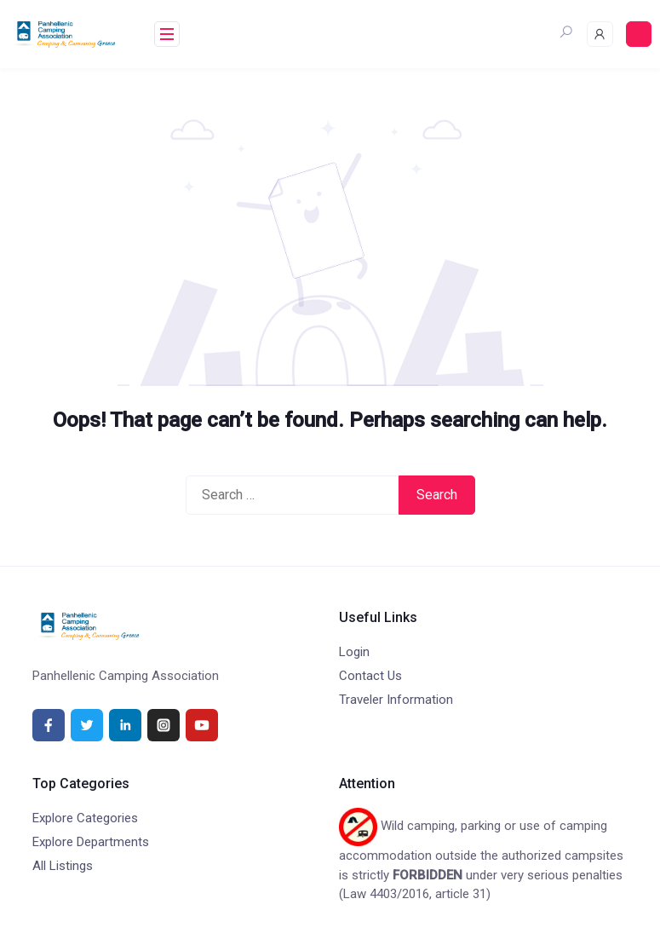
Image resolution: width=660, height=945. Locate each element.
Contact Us (370, 675)
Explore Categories (85, 818)
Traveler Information (396, 699)
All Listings (62, 865)
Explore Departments (90, 842)
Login (354, 652)
